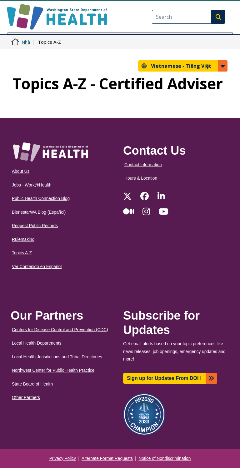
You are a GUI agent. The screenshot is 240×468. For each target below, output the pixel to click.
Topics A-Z (22, 253)
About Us (20, 171)
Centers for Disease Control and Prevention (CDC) (60, 329)
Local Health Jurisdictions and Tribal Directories (57, 357)
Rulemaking (23, 239)
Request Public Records (35, 225)
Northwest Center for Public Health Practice (53, 370)
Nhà (26, 42)
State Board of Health (32, 384)
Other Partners (26, 397)
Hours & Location (140, 178)
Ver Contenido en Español (37, 266)
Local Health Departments (36, 343)
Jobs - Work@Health (31, 185)
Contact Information (143, 164)
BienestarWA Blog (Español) (39, 212)
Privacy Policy (62, 458)
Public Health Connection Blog (41, 198)
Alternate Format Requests (107, 458)
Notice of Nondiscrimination (165, 458)
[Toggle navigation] (120, 33)
